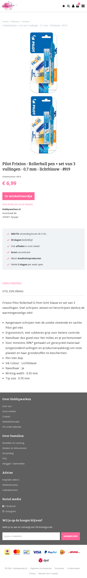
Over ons (7, 406)
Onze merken (9, 411)
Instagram (10, 511)
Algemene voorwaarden (41, 568)
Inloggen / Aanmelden (13, 463)
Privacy (32, 573)
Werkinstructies (10, 484)
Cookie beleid (73, 568)
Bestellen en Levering (13, 442)
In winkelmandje (18, 196)
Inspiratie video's (10, 479)
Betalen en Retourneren (14, 448)
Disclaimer (59, 568)
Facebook (10, 506)
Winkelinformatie (10, 421)
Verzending (8, 453)
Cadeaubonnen (10, 490)
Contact (6, 416)
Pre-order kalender (11, 426)
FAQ (4, 458)
